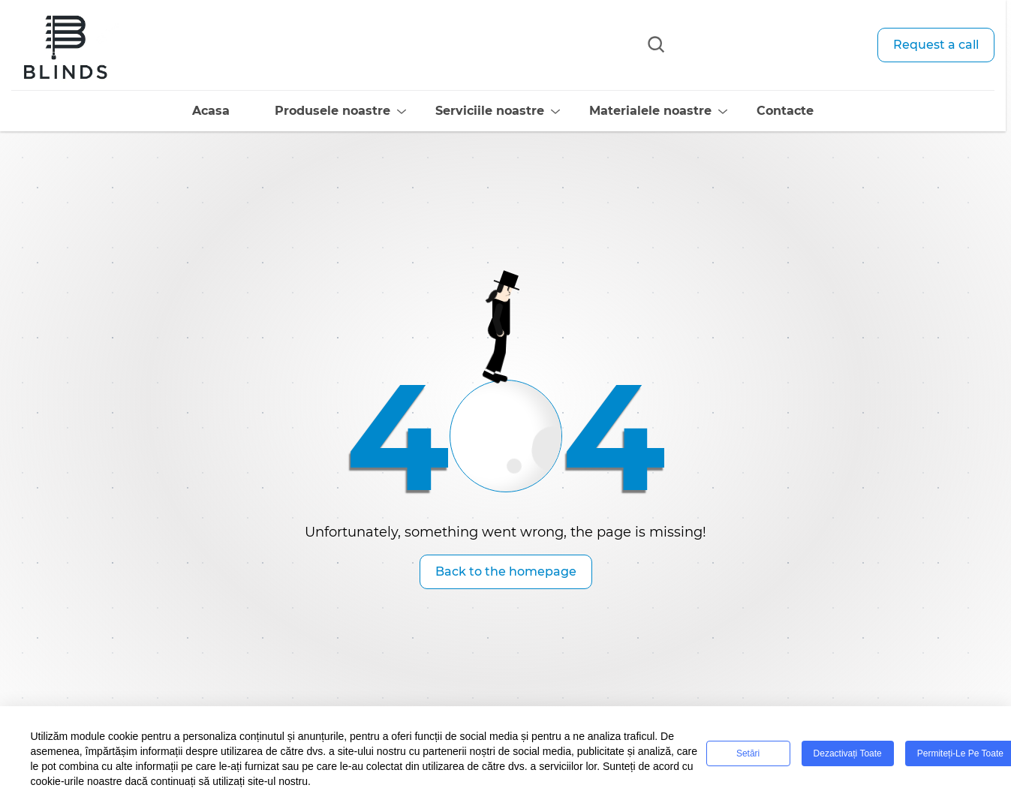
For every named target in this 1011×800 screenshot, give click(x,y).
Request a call (936, 45)
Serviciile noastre (466, 111)
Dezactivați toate (848, 753)
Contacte (761, 111)
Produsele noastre (309, 111)
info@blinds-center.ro (756, 71)
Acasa (187, 111)
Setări (748, 753)
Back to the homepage (505, 571)
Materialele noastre (627, 111)
